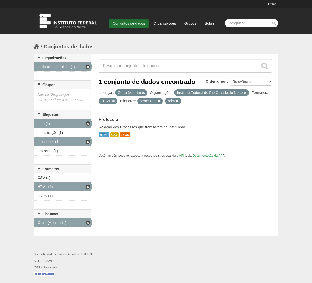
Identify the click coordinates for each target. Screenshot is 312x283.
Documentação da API (207, 155)
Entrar (272, 3)
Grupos (190, 23)
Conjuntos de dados (129, 23)
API (181, 155)
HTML (104, 135)
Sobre (209, 23)
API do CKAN (43, 261)
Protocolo (108, 119)
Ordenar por (216, 81)
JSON (125, 135)
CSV (114, 135)
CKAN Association (47, 267)
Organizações (164, 23)
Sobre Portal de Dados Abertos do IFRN (63, 254)
